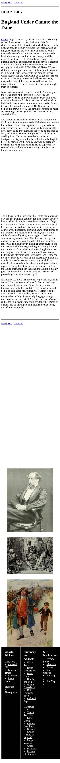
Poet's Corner (9, 679)
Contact (50, 667)
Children (12, 675)
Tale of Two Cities (29, 713)
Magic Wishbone (29, 741)
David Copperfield (29, 669)
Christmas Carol (29, 708)
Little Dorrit (28, 719)
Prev (3, 2)
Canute (4, 39)
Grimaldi (31, 729)
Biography (10, 661)
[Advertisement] (29, 183)
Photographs (11, 692)
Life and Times (11, 671)
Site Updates (47, 671)
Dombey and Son (30, 680)
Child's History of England (29, 735)
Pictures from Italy (29, 725)
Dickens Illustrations (29, 752)
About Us (51, 664)
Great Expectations (30, 747)
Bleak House (28, 675)
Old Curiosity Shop (28, 693)
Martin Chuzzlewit (29, 686)
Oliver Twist (28, 663)
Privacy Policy (48, 660)
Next (10, 2)
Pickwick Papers (30, 700)
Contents (18, 2)
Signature (9, 686)
